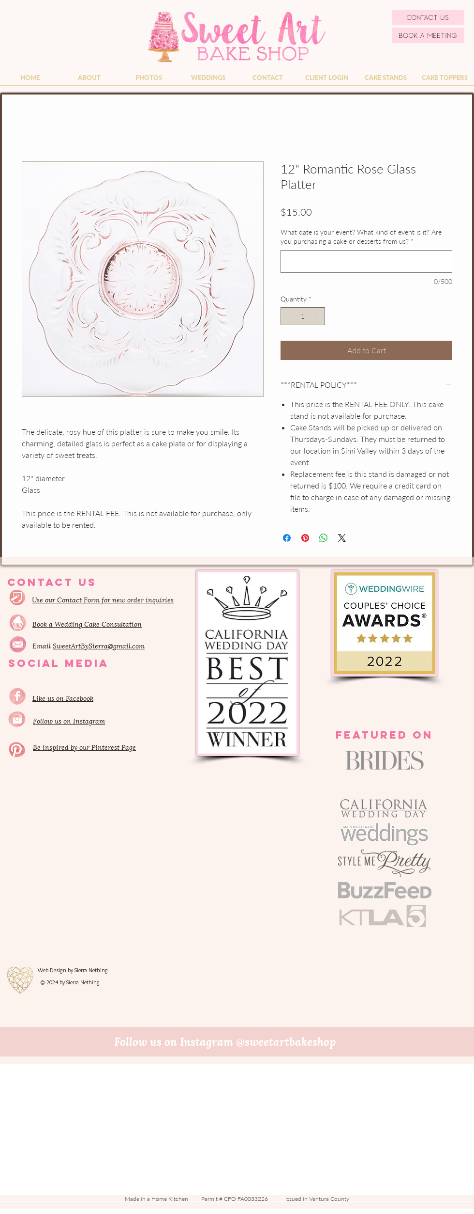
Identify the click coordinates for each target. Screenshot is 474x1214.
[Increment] (317, 316)
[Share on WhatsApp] (323, 538)
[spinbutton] (302, 316)
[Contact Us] (428, 17)
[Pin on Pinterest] (305, 538)
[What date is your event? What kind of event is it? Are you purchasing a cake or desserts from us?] (366, 261)
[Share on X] (342, 538)
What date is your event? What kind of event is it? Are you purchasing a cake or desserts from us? (361, 237)
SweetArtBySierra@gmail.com (99, 645)
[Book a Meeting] (428, 35)
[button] (89, 77)
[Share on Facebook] (287, 538)
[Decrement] (288, 316)
